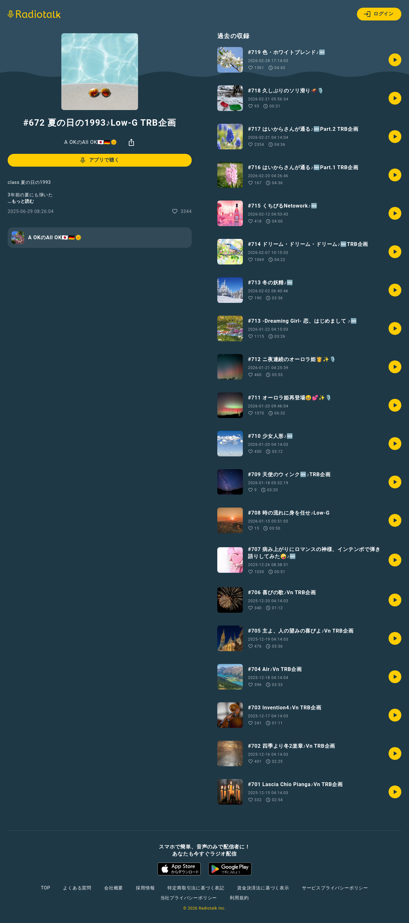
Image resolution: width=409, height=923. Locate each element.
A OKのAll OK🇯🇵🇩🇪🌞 (90, 142)
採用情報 (145, 887)
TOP (45, 887)
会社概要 (113, 887)
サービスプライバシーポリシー (335, 887)
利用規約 (239, 897)
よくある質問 (77, 887)
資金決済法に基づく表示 (263, 887)
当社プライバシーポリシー (188, 897)
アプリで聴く (99, 160)
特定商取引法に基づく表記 (195, 887)
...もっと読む (21, 201)
